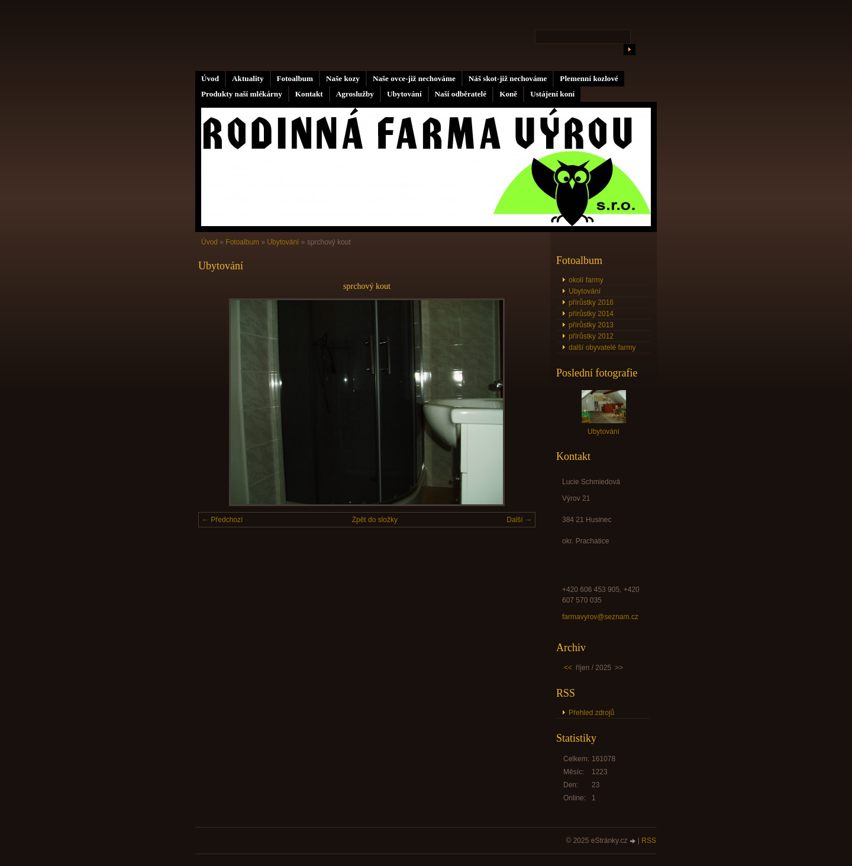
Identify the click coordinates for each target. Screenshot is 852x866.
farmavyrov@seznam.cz (600, 617)
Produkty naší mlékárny (241, 93)
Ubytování (404, 93)
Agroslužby (355, 93)
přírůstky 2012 (591, 336)
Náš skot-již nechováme (508, 78)
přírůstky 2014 (591, 314)
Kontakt (309, 93)
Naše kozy (343, 78)
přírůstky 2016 (591, 302)
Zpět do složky (375, 520)
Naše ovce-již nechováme (414, 78)
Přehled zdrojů (591, 713)
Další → (519, 520)
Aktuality (248, 78)
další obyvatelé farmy (602, 347)
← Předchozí (222, 520)
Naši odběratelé (461, 93)
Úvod (210, 78)
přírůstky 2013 (591, 325)
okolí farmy (586, 280)
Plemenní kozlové (589, 78)
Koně (508, 93)
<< (568, 668)
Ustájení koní (552, 93)
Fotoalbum (295, 78)
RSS (648, 840)
